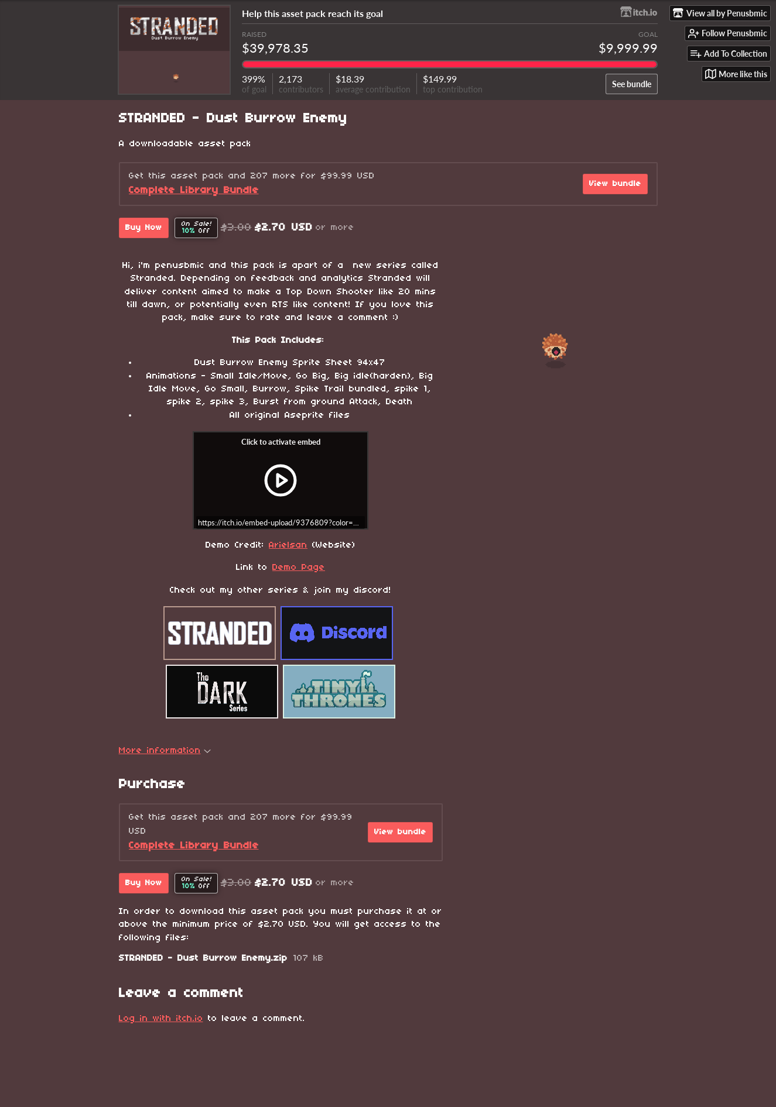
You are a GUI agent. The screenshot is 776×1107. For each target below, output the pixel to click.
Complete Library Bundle (194, 190)
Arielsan (288, 545)
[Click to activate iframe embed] (280, 480)
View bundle (615, 184)
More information (165, 750)
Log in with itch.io (161, 1018)
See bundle (631, 84)
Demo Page (298, 567)
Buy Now (143, 228)
